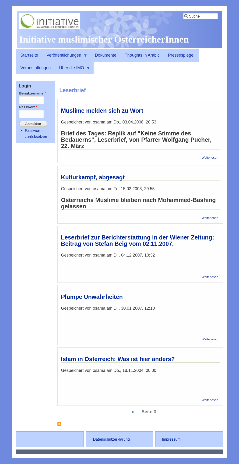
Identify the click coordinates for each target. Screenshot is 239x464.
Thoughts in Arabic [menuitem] (142, 55)
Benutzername (31, 93)
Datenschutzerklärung (111, 439)
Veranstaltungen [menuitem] (35, 67)
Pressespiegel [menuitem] (181, 55)
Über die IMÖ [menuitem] (72, 69)
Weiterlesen (210, 157)
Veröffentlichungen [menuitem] (65, 57)
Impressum (171, 439)
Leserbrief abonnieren (59, 425)
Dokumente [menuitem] (105, 55)
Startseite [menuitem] (29, 55)
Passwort (27, 107)
